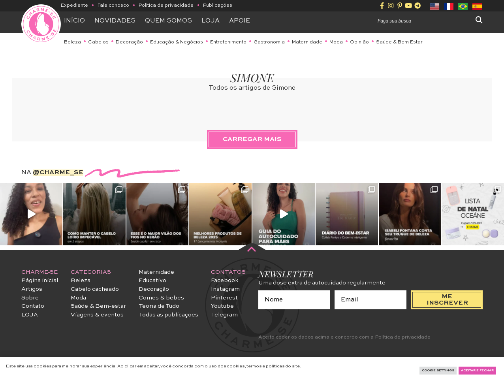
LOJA (29, 315)
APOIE (239, 21)
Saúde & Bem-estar (98, 306)
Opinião (359, 42)
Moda (336, 42)
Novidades (114, 21)
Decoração (129, 42)
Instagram (225, 289)
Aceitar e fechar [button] (477, 370)
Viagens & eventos (97, 315)
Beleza (72, 42)
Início (74, 21)
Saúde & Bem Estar (399, 42)
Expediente (74, 5)
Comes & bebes (161, 298)
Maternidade (307, 42)
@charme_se (58, 172)
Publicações (217, 5)
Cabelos (98, 42)
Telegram (224, 315)
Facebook (225, 280)
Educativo (152, 280)
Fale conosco (113, 5)
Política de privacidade (166, 5)
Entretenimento (228, 42)
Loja (210, 21)
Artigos (31, 289)
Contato (32, 306)
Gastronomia (269, 42)
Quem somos (168, 21)
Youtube (222, 306)
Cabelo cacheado (95, 289)
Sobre (30, 298)
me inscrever (447, 300)
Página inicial (39, 280)
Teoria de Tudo (159, 306)
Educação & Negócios (176, 42)
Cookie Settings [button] (438, 370)
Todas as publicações (168, 315)
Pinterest (224, 298)
